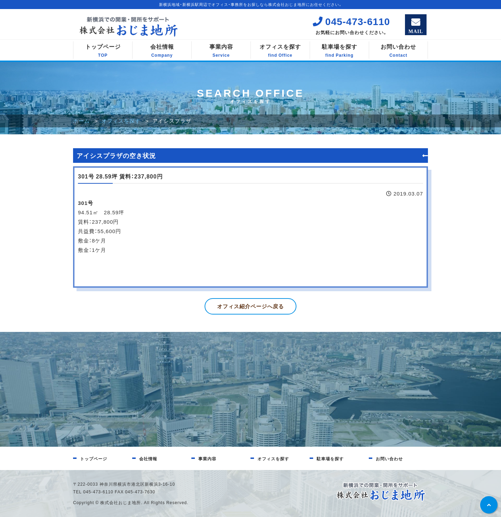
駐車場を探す (339, 50)
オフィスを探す (280, 50)
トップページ (102, 50)
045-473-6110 (351, 21)
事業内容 (221, 50)
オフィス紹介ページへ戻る (250, 306)
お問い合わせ (398, 50)
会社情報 (162, 50)
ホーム (81, 121)
